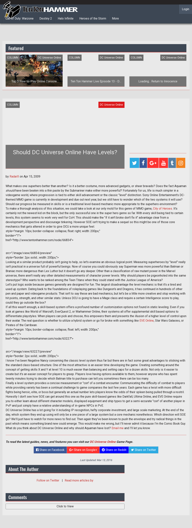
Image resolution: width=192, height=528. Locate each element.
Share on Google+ (83, 450)
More (115, 18)
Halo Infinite (66, 18)
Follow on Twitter (48, 480)
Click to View (65, 506)
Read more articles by (79, 480)
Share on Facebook (50, 450)
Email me (118, 428)
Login (185, 9)
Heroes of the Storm (92, 18)
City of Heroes (162, 208)
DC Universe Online (103, 442)
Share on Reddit (114, 450)
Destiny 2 (45, 18)
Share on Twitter (143, 450)
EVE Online (147, 320)
